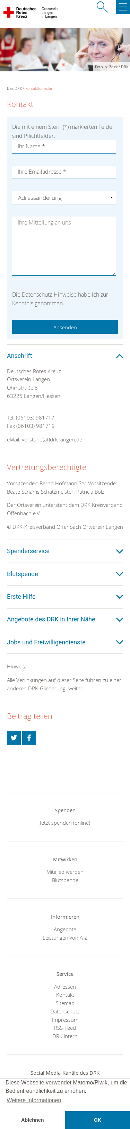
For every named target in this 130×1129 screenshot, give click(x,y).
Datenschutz (65, 1011)
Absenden (65, 327)
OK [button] (97, 1120)
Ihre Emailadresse (42, 171)
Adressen (65, 986)
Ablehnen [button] (32, 1120)
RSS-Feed (65, 1027)
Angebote (65, 929)
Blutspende (65, 880)
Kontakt (65, 994)
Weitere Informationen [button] (34, 1100)
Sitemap (65, 1002)
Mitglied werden (65, 871)
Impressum (65, 1019)
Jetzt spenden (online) (65, 822)
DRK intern (65, 1036)
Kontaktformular (38, 88)
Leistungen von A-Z (65, 937)
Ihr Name (31, 146)
